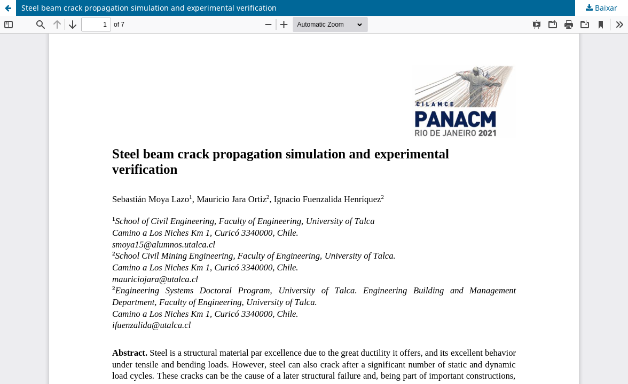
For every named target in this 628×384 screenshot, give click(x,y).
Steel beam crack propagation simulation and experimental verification (149, 8)
